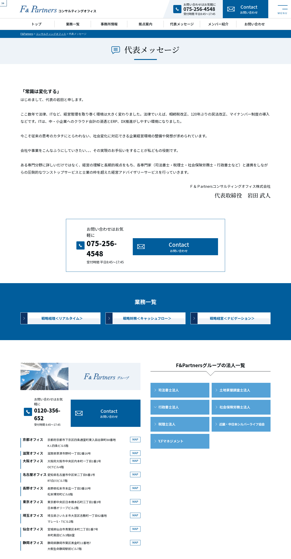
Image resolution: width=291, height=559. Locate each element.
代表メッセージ (182, 24)
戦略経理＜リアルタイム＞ (62, 303)
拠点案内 (145, 24)
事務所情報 (109, 24)
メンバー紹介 (218, 24)
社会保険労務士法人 (235, 393)
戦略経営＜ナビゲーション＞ (232, 303)
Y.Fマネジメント (170, 427)
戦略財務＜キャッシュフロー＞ (147, 303)
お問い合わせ (254, 24)
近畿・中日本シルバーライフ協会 (242, 411)
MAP (134, 414)
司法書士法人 (168, 376)
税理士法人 (167, 410)
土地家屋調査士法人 (235, 376)
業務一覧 (73, 24)
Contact (249, 9)
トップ (36, 24)
